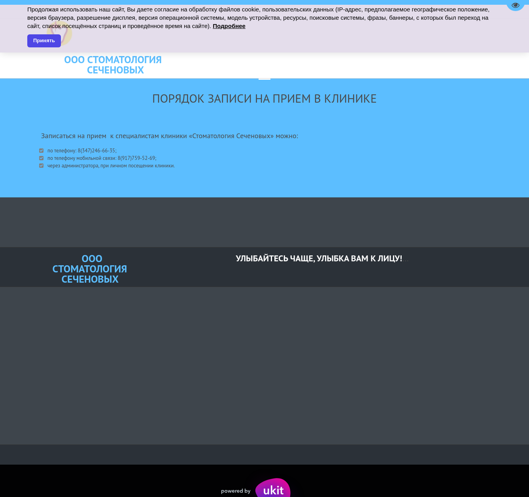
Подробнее (229, 26)
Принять (44, 40)
